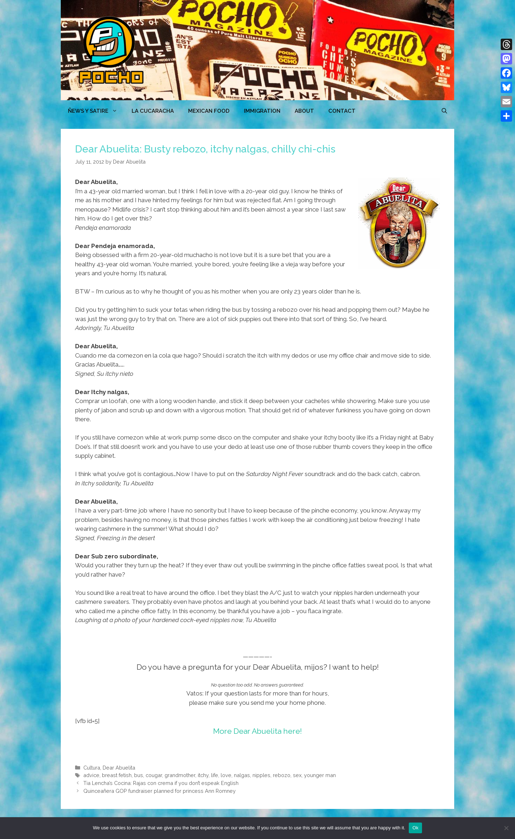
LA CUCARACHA (153, 111)
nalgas (242, 775)
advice (91, 775)
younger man (320, 775)
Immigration (262, 111)
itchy (203, 775)
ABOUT (304, 111)
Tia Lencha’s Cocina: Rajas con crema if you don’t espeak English (161, 783)
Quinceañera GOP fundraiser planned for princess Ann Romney (159, 791)
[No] (506, 827)
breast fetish (117, 775)
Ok (415, 827)
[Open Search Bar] (444, 111)
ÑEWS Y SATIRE (96, 111)
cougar (154, 775)
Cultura (91, 768)
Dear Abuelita (119, 768)
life (214, 775)
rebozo (281, 775)
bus (138, 775)
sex (297, 775)
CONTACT (341, 111)
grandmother (180, 775)
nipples (261, 775)
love (226, 775)
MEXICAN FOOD (209, 111)
